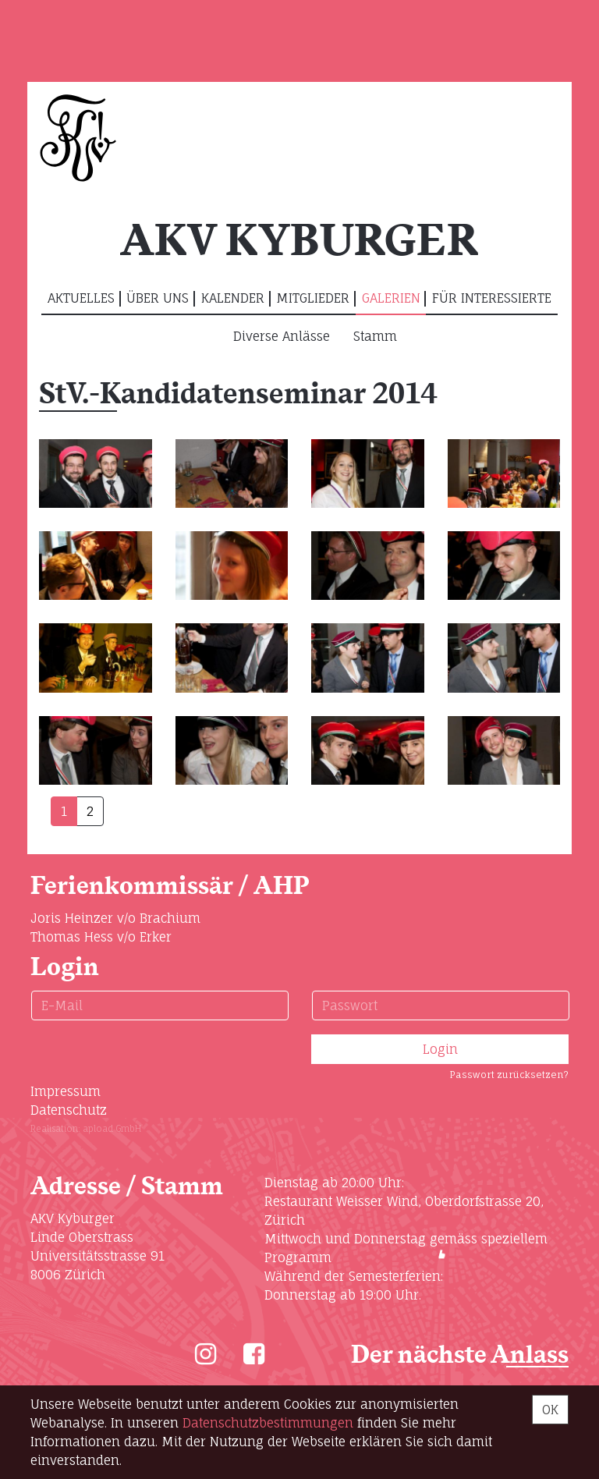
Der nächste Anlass (460, 1355)
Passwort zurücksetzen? (509, 1074)
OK (550, 1409)
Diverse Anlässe (281, 336)
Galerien (391, 298)
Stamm (375, 336)
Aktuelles (81, 298)
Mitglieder (312, 298)
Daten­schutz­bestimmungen (268, 1423)
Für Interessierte (491, 298)
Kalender (232, 298)
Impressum (65, 1091)
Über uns (157, 298)
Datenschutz (68, 1110)
